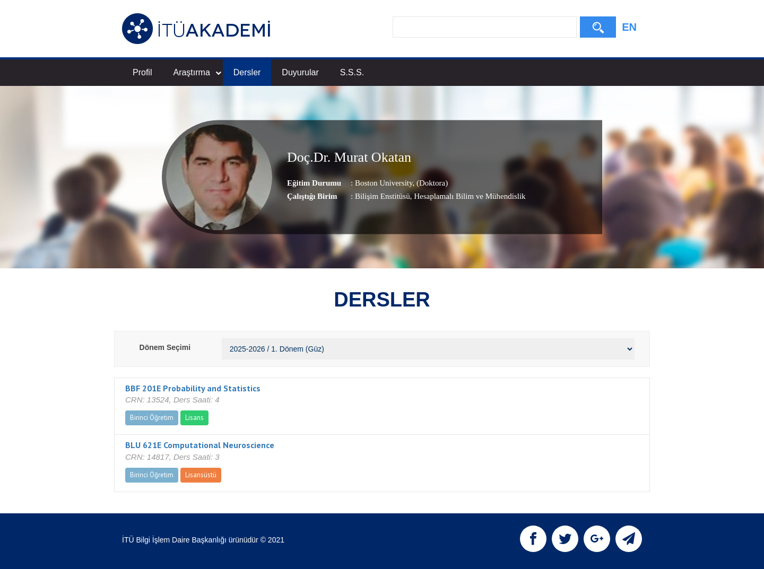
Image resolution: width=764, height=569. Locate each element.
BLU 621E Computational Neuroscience (199, 445)
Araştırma (197, 72)
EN (629, 27)
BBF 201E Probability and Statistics (193, 388)
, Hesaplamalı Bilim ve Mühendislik (468, 196)
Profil (142, 72)
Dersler (247, 72)
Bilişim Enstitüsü (382, 196)
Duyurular (300, 72)
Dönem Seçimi (165, 347)
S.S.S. (352, 72)
